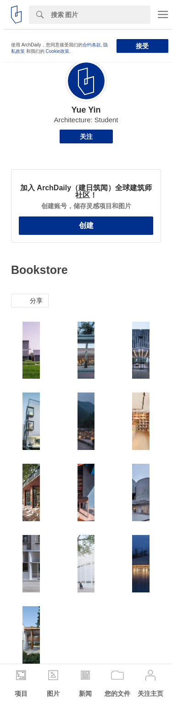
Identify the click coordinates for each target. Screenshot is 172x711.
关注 (86, 136)
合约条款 (92, 44)
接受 (142, 46)
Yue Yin (85, 109)
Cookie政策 (57, 51)
